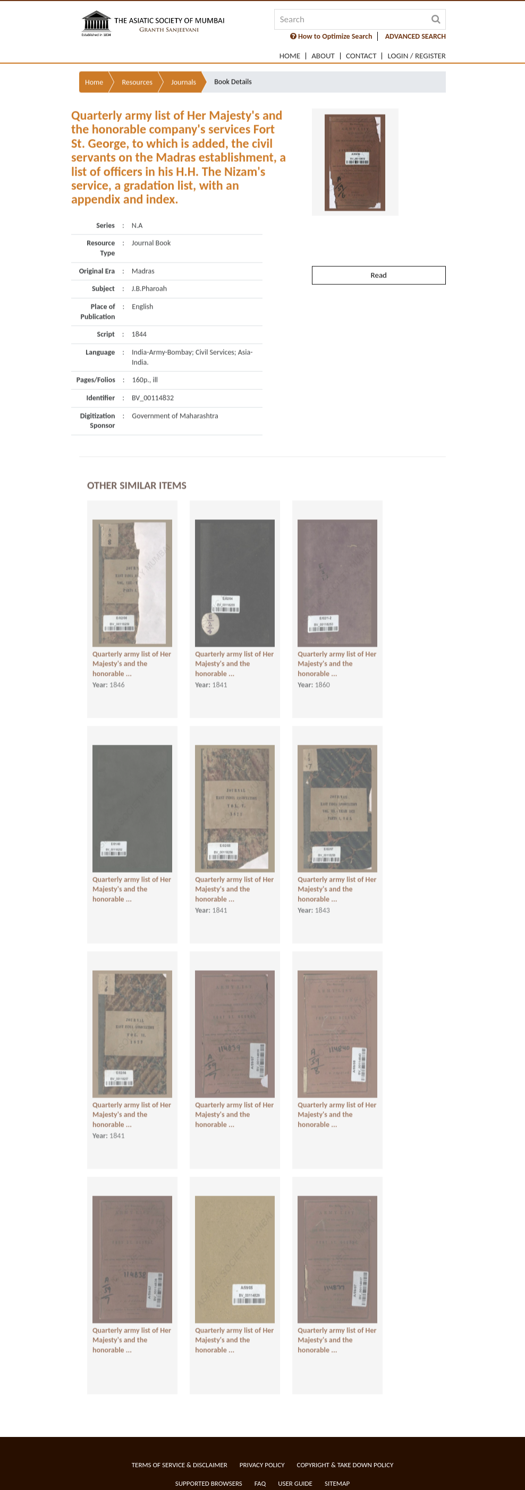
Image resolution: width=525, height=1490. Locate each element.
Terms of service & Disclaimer (179, 1465)
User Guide (295, 1483)
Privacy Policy (262, 1465)
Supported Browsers (208, 1483)
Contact (361, 56)
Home (290, 56)
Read (379, 250)
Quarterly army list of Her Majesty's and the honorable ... (131, 654)
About (323, 56)
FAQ (260, 1483)
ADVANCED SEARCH (415, 36)
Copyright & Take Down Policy (345, 1465)
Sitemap (337, 1483)
